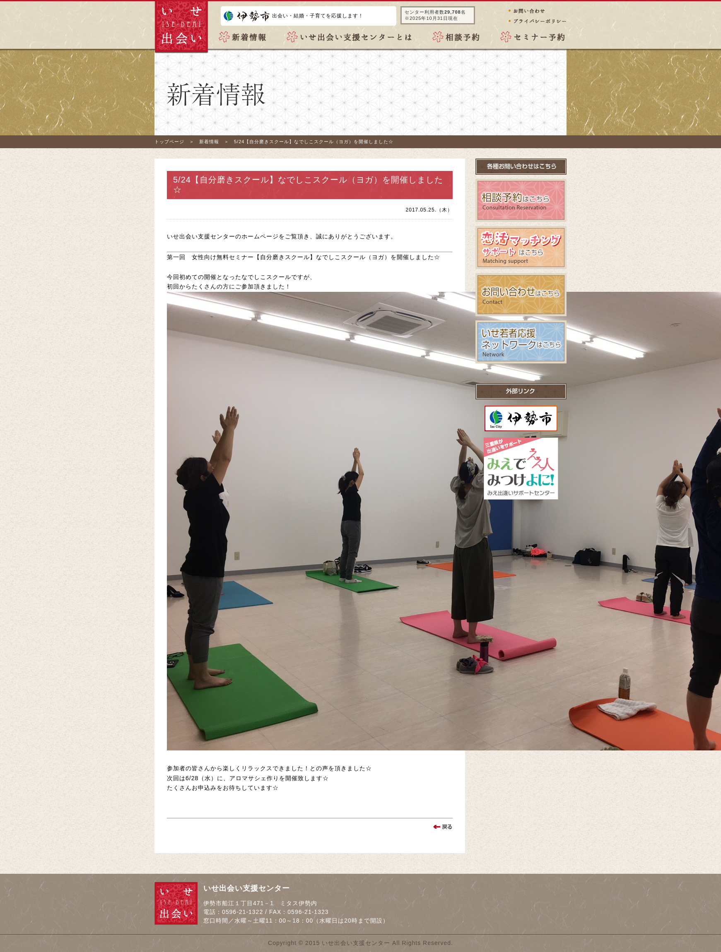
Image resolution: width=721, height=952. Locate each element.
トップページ (169, 141)
